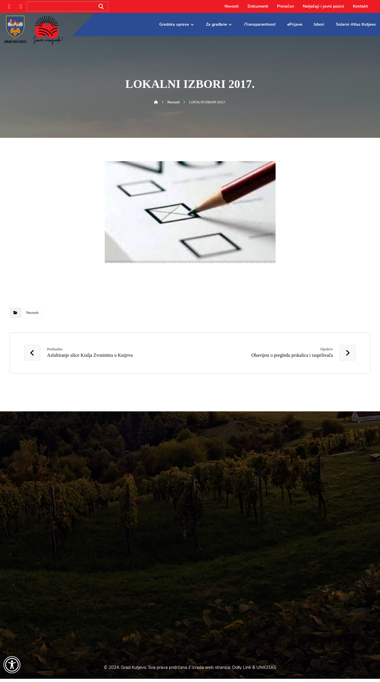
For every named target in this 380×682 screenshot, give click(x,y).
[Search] (101, 6)
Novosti (32, 312)
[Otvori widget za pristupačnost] (11, 664)
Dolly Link (241, 671)
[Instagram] (21, 6)
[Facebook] (9, 6)
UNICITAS (266, 671)
